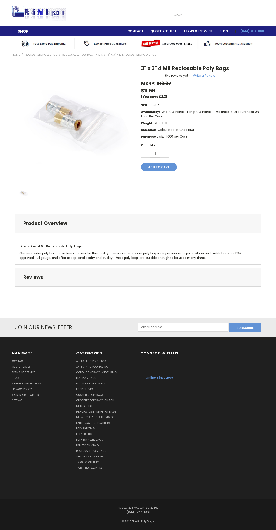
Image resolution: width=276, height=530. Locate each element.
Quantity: (148, 145)
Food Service (85, 388)
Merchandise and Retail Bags (96, 411)
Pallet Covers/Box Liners (93, 422)
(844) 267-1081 (252, 31)
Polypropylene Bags (89, 439)
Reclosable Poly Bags (91, 450)
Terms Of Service (197, 31)
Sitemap (17, 399)
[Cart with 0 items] (263, 14)
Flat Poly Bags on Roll (91, 382)
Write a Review (204, 75)
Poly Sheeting (85, 427)
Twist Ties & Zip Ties (89, 467)
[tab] (138, 223)
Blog (223, 31)
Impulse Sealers (86, 405)
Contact (135, 31)
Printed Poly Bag (87, 444)
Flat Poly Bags (86, 377)
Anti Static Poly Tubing (92, 366)
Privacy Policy (22, 388)
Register (33, 394)
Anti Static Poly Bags (91, 360)
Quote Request (164, 31)
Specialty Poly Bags (90, 455)
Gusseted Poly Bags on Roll (95, 399)
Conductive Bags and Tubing (96, 371)
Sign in (17, 394)
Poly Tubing (84, 433)
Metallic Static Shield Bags (95, 416)
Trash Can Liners (88, 461)
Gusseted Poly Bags (90, 394)
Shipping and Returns (26, 382)
